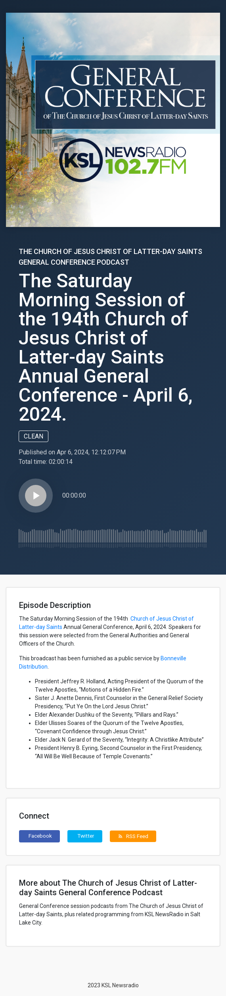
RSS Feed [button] (133, 836)
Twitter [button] (85, 836)
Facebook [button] (40, 836)
